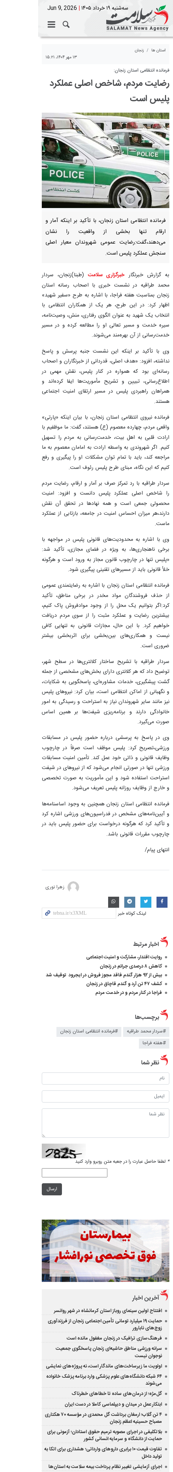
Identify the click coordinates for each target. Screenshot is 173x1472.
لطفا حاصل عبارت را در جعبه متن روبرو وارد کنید (122, 1017)
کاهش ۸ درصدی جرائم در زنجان (130, 848)
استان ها (158, 50)
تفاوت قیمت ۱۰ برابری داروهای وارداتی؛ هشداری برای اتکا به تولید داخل (92, 1302)
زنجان (139, 50)
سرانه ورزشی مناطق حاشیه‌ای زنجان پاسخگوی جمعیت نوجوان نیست (94, 1216)
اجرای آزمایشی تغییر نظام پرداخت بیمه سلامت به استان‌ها (105, 1313)
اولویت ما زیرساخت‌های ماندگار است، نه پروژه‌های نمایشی (104, 1226)
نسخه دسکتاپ (86, 1352)
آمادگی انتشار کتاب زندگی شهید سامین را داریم (116, 1323)
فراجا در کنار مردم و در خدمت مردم (128, 875)
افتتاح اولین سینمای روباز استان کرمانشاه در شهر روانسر (108, 1185)
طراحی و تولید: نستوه (90, 1454)
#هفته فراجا (39, 913)
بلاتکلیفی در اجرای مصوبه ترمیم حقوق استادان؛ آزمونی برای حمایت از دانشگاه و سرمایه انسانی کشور (85, 1288)
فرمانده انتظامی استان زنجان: (141, 70)
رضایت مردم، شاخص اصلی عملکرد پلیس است (88, 83)
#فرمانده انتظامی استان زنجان (89, 913)
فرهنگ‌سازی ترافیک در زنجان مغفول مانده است (114, 1206)
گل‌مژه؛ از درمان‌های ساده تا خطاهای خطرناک (116, 1247)
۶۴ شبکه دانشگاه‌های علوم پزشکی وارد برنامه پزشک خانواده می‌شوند (95, 1236)
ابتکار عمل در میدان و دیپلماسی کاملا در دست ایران (113, 1257)
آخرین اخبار (145, 1172)
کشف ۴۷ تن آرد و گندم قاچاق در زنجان (124, 866)
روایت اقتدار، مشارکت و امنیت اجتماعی (124, 839)
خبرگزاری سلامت (86, 18)
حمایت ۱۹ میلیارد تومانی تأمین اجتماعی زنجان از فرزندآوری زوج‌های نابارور (89, 1195)
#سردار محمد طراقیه (146, 913)
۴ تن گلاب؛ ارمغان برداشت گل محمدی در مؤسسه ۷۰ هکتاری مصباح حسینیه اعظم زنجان (83, 1271)
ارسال (13, 1045)
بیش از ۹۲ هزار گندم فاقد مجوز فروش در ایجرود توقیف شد (104, 857)
